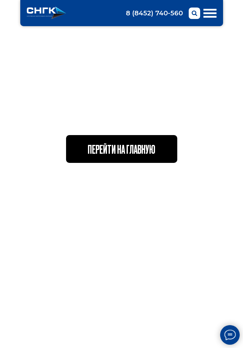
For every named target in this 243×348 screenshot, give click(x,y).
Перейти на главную (121, 148)
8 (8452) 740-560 (154, 13)
